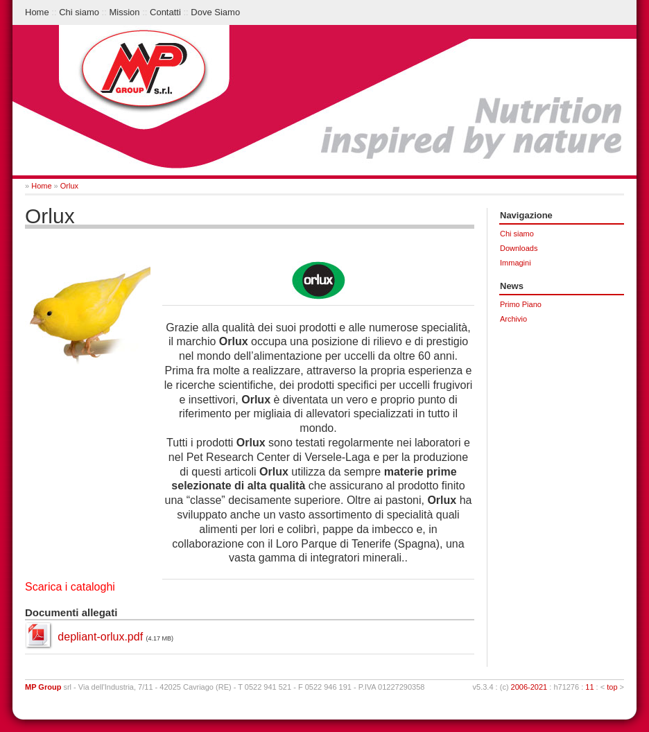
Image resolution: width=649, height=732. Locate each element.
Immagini (515, 263)
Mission (124, 12)
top (612, 687)
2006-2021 (529, 687)
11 (589, 687)
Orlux (69, 186)
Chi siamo (79, 12)
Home (37, 12)
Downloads (518, 248)
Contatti (165, 12)
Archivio (513, 319)
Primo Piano (521, 304)
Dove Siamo (215, 12)
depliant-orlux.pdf (100, 637)
